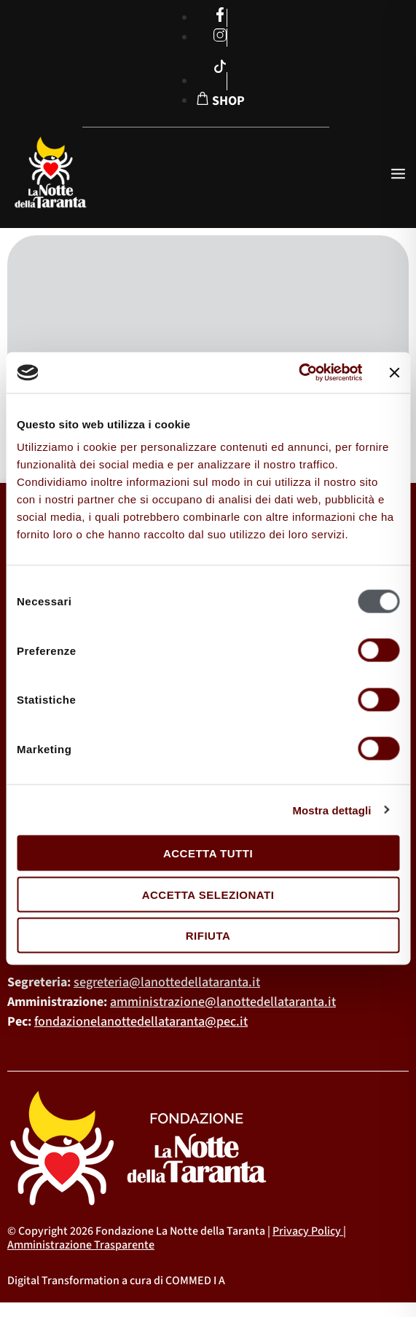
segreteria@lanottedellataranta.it (167, 982)
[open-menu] (398, 175)
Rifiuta (208, 935)
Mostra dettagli (331, 809)
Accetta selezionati (208, 894)
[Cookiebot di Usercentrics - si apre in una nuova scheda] (298, 372)
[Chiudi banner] (394, 372)
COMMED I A (195, 1281)
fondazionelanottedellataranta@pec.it (141, 1022)
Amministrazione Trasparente (80, 1245)
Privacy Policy (306, 1231)
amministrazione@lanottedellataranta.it (223, 1002)
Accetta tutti (208, 853)
